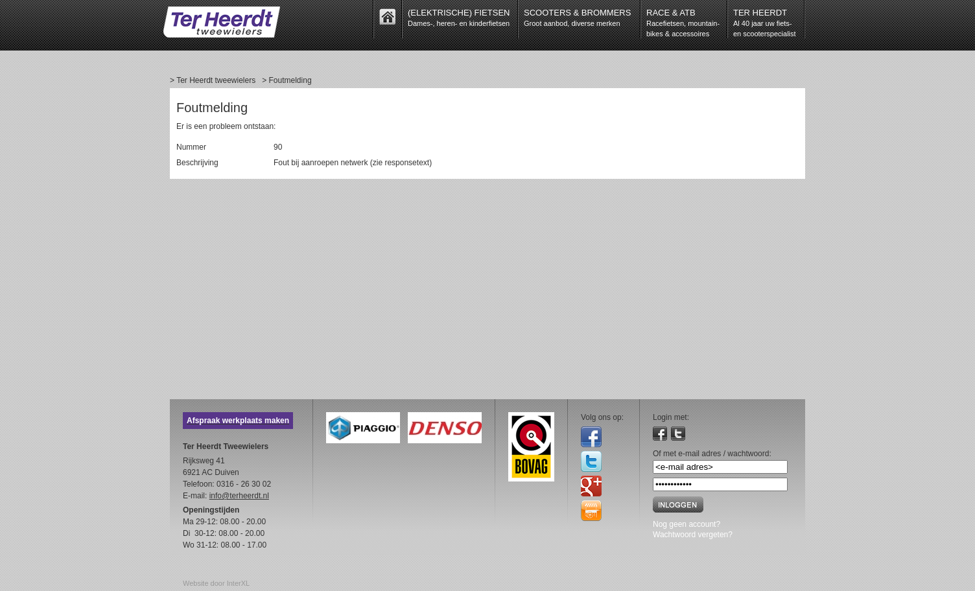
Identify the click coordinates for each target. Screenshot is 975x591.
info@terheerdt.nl (239, 495)
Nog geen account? (686, 524)
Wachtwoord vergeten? (693, 534)
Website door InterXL (216, 583)
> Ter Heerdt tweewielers (212, 80)
